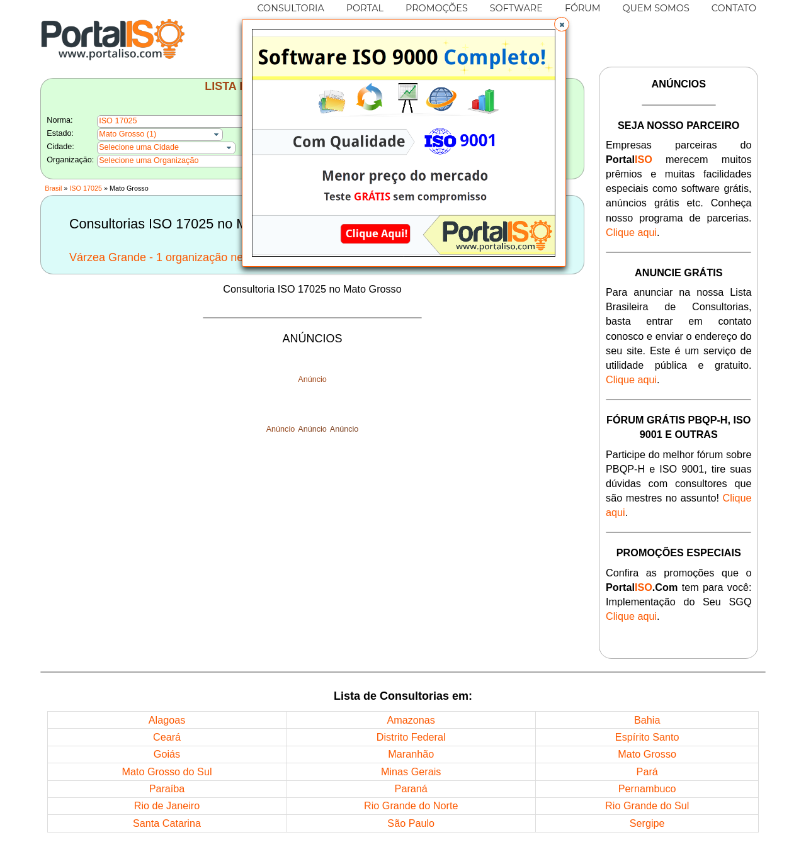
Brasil (53, 188)
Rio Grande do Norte (411, 805)
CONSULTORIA (290, 8)
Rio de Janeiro (167, 805)
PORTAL (364, 8)
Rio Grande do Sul (647, 805)
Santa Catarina (167, 823)
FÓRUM (583, 8)
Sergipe (647, 823)
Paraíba (167, 788)
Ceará (167, 737)
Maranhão (411, 754)
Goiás (167, 754)
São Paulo (410, 823)
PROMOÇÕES (437, 8)
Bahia (647, 720)
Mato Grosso (647, 754)
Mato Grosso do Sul (167, 771)
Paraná (411, 788)
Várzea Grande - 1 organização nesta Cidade (183, 257)
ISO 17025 (85, 188)
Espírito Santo (647, 737)
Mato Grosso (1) (127, 134)
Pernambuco (647, 788)
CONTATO (734, 8)
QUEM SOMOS (656, 8)
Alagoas (167, 720)
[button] (561, 24)
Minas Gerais (411, 771)
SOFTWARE (516, 8)
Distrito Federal (411, 737)
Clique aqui (631, 232)
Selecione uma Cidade (139, 147)
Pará (647, 771)
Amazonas (410, 720)
